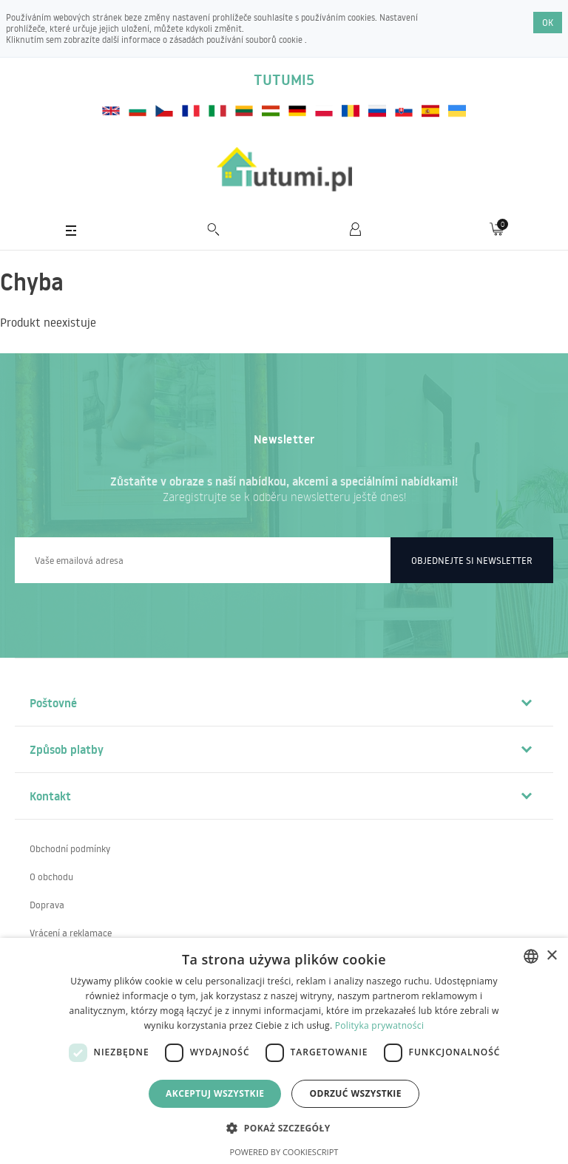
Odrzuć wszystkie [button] (355, 1093)
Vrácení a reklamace (71, 933)
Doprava (47, 905)
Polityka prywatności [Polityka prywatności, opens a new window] (379, 1025)
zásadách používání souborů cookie (237, 39)
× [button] (551, 956)
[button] (283, 1127)
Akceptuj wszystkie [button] (215, 1093)
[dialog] (284, 1051)
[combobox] (531, 956)
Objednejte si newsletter (471, 560)
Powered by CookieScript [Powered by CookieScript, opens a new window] (284, 1151)
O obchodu (51, 876)
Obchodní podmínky (70, 848)
